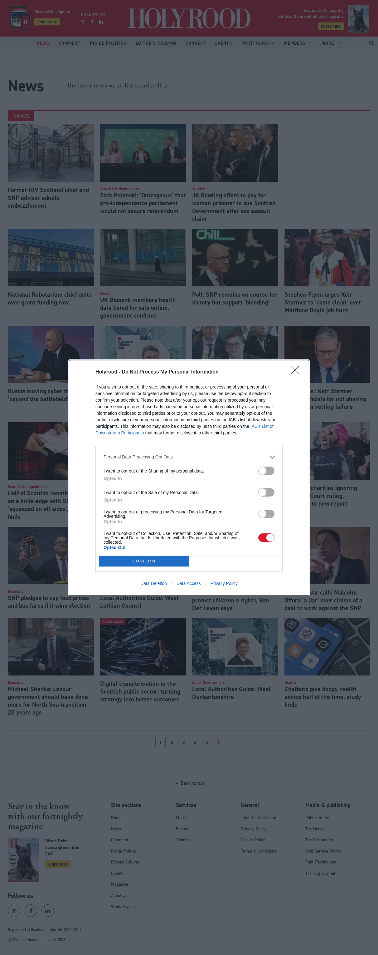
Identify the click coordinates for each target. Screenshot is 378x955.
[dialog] (189, 477)
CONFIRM (144, 560)
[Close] (297, 372)
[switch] (266, 470)
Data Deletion (153, 583)
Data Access (189, 583)
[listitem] (189, 456)
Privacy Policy (224, 583)
